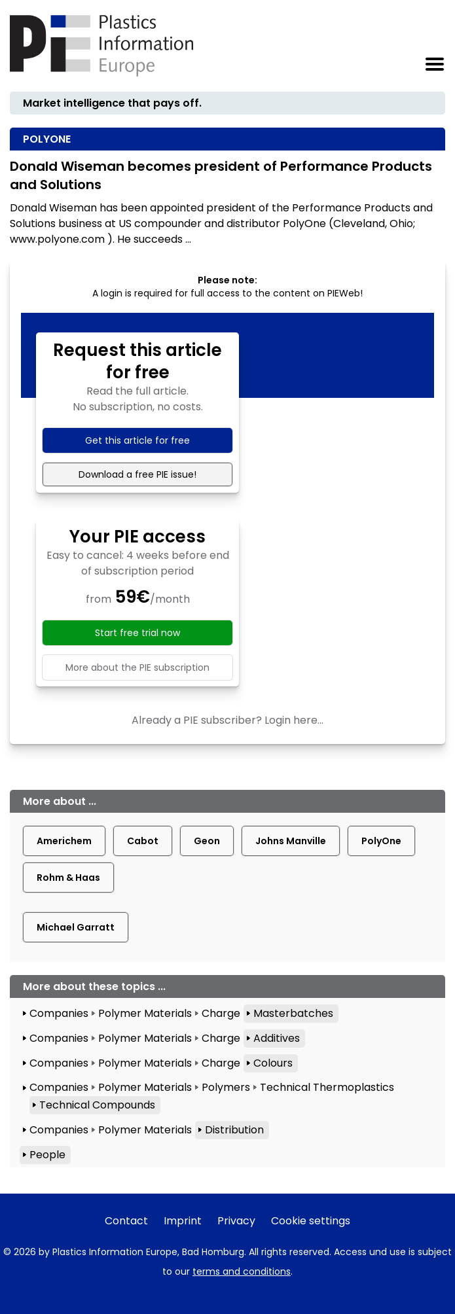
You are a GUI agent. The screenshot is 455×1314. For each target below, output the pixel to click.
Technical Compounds (97, 1104)
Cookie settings (310, 1220)
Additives (276, 1038)
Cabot (142, 840)
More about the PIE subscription (137, 667)
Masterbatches (293, 1013)
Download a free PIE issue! (137, 474)
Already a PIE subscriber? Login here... (227, 720)
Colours (273, 1063)
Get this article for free (137, 440)
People (47, 1154)
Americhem (64, 840)
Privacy (236, 1220)
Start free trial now (137, 632)
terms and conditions (241, 1271)
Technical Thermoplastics (327, 1087)
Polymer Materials (145, 1013)
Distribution (234, 1129)
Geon (207, 840)
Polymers (226, 1087)
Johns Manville (290, 840)
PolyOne (381, 840)
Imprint (183, 1220)
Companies (58, 1013)
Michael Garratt (76, 927)
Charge (221, 1013)
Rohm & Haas (68, 877)
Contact (126, 1220)
